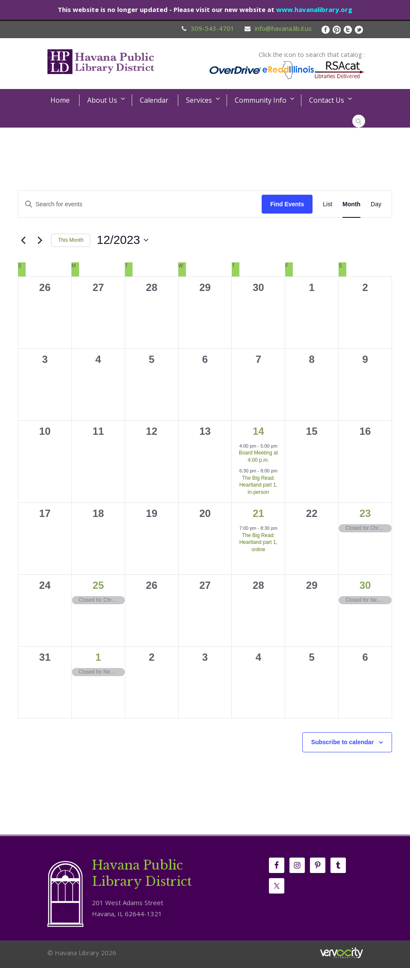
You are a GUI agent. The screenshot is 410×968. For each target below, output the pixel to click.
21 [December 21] (258, 513)
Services (199, 100)
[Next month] (40, 240)
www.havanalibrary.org (314, 9)
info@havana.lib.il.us (283, 28)
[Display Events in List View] (327, 204)
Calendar (154, 100)
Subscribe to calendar (342, 742)
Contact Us (326, 100)
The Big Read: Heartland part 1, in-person (258, 485)
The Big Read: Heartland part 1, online (258, 542)
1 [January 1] (98, 657)
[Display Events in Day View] (376, 204)
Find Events (287, 204)
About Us (102, 100)
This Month (70, 240)
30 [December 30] (365, 585)
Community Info (260, 100)
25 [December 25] (98, 585)
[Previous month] (23, 240)
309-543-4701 (212, 28)
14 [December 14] (258, 431)
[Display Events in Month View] (351, 204)
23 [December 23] (365, 513)
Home (60, 100)
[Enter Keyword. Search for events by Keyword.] (140, 204)
